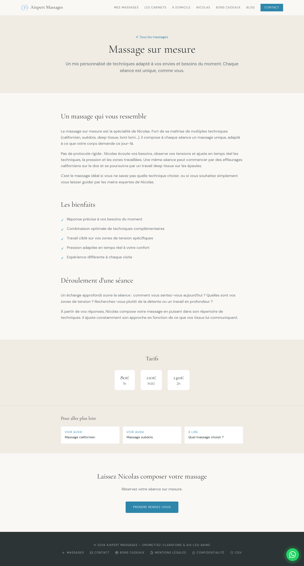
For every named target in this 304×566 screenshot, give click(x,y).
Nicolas (203, 7)
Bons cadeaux (228, 7)
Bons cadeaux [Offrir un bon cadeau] (129, 552)
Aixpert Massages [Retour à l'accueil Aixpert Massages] (42, 8)
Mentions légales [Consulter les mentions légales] (168, 552)
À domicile (181, 7)
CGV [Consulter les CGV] (236, 552)
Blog (250, 7)
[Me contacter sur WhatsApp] (283, 554)
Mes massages (126, 7)
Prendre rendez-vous (152, 507)
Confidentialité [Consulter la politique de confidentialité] (208, 552)
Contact (271, 7)
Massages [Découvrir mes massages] (73, 552)
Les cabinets (155, 7)
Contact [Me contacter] (99, 552)
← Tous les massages (152, 37)
